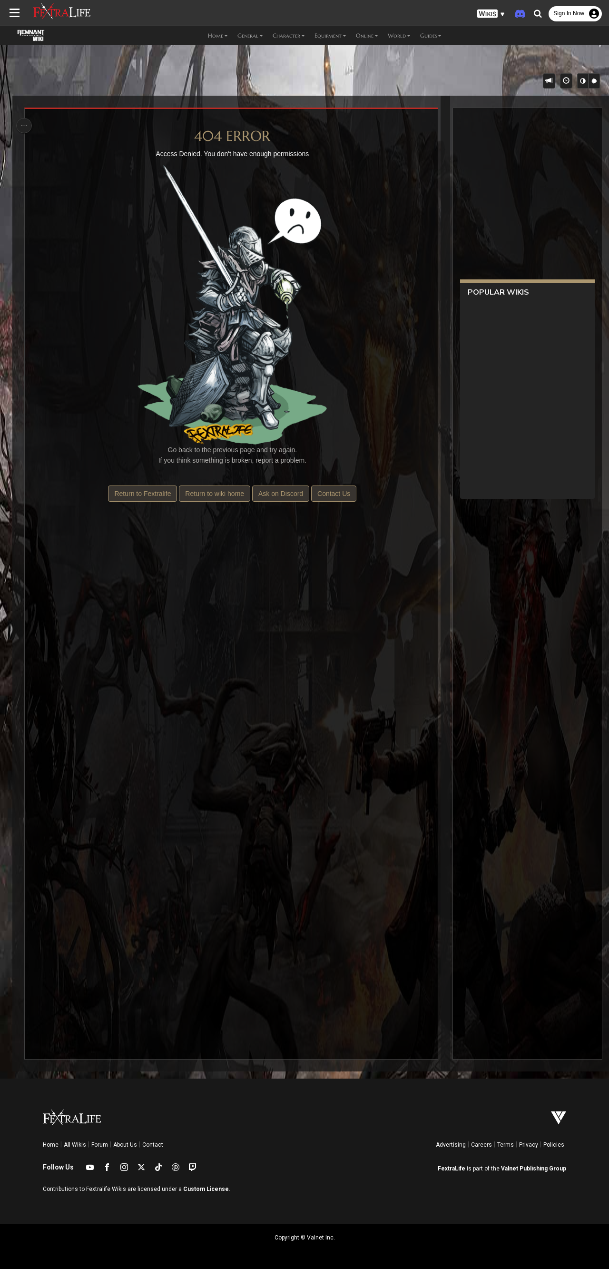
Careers (481, 1144)
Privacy (528, 1144)
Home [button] (218, 35)
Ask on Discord (280, 493)
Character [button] (289, 35)
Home (51, 1144)
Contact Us (333, 493)
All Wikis (75, 1144)
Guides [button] (431, 35)
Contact (152, 1144)
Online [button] (367, 35)
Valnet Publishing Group (533, 1168)
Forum (99, 1144)
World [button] (399, 35)
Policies (553, 1144)
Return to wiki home (214, 493)
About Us (125, 1144)
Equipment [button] (330, 35)
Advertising (451, 1144)
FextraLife (451, 1168)
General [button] (250, 35)
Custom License (206, 1189)
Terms (505, 1144)
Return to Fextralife (142, 493)
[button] (491, 14)
